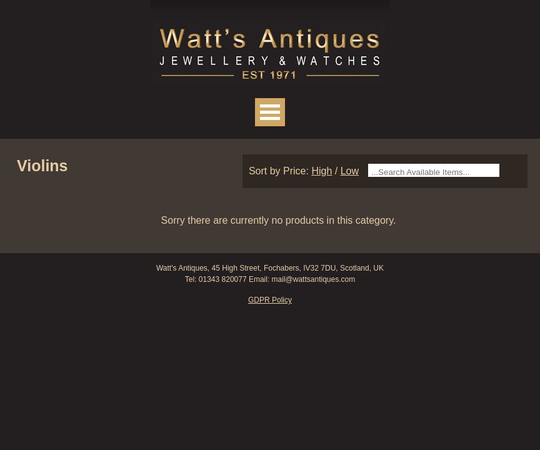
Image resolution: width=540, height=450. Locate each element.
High (321, 171)
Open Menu (270, 112)
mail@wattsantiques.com (314, 279)
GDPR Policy (270, 300)
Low (350, 171)
